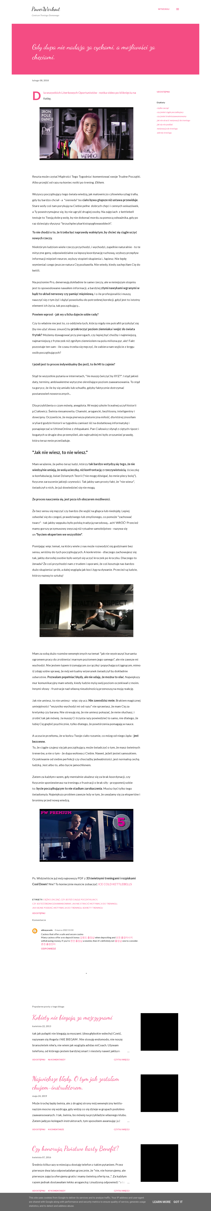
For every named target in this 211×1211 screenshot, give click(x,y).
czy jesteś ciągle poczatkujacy (170, 112)
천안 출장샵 (76, 940)
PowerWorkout (46, 9)
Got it (178, 1202)
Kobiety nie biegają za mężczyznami (72, 1017)
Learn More (162, 1202)
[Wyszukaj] (163, 9)
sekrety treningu (164, 132)
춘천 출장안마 (48, 944)
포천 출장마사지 (124, 937)
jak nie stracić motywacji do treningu (173, 120)
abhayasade (47, 930)
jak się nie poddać (165, 124)
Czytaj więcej (122, 1059)
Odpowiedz (48, 948)
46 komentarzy (56, 1059)
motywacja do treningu (167, 128)
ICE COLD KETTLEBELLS (115, 884)
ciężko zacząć (163, 108)
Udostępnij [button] (163, 92)
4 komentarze (56, 1129)
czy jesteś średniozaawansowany (171, 116)
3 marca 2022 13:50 (64, 930)
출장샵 (118, 940)
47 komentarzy (56, 1190)
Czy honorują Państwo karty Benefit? (75, 1148)
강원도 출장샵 (87, 937)
